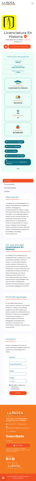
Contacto (7, 191)
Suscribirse (18, 445)
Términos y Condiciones (12, 450)
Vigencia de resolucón (18, 70)
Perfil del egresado (10, 188)
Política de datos (18, 478)
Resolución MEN (18, 66)
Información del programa (18, 57)
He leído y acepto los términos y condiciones (17, 387)
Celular (11, 371)
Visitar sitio (27, 39)
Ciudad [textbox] (12, 381)
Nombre (12, 357)
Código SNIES (18, 61)
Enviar (18, 393)
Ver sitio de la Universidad (19, 46)
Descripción (8, 180)
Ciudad (11, 378)
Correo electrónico (15, 364)
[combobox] (18, 381)
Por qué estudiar (9, 184)
